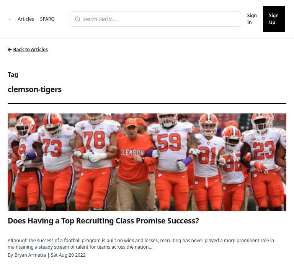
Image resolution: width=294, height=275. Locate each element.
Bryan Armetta (30, 255)
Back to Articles (28, 49)
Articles (26, 19)
